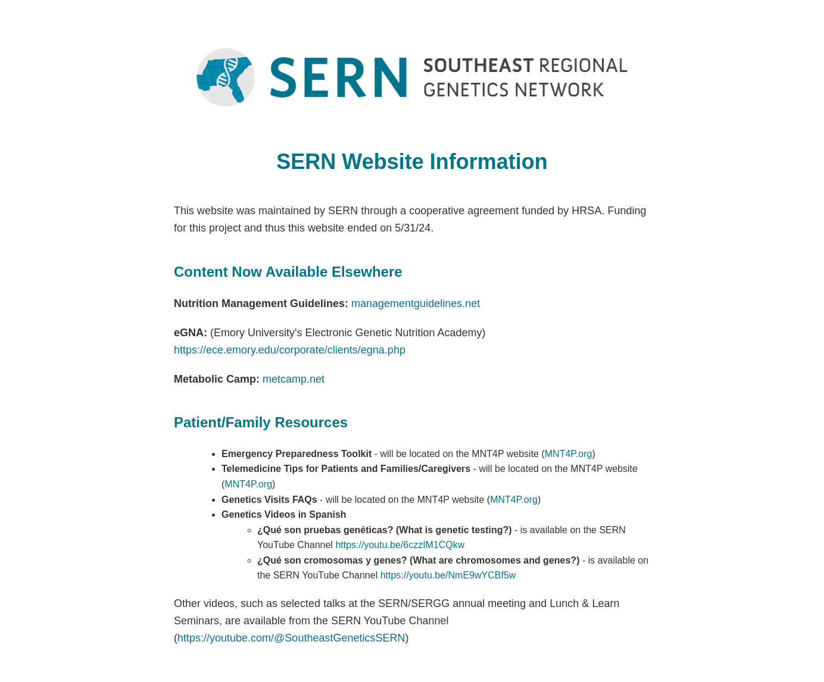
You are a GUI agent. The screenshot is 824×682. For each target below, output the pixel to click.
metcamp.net (293, 379)
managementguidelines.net (415, 303)
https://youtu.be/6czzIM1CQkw (399, 545)
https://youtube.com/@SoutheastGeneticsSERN (291, 638)
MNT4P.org (568, 454)
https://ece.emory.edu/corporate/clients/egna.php (289, 350)
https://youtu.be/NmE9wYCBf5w (448, 575)
